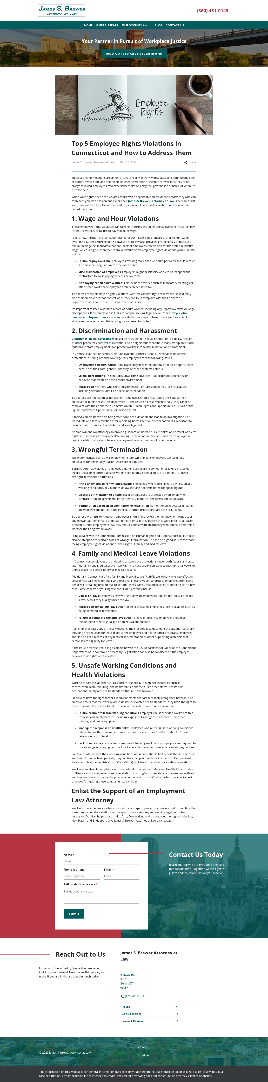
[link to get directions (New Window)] (150, 980)
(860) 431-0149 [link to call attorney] (132, 996)
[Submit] (74, 914)
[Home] (88, 25)
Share (190, 162)
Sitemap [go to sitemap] (142, 1047)
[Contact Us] (175, 25)
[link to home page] (61, 10)
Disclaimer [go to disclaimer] (143, 1055)
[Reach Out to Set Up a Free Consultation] (134, 53)
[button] (149, 25)
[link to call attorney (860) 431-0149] (212, 10)
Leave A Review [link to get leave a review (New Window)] (150, 1021)
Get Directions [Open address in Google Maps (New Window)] (150, 1014)
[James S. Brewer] (107, 25)
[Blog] (158, 25)
